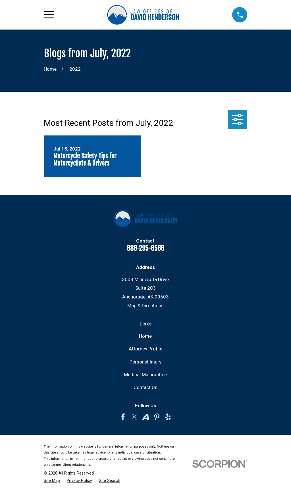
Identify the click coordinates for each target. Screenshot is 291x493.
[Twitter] (134, 416)
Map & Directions (145, 305)
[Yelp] (168, 416)
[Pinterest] (156, 416)
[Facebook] (123, 416)
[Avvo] (145, 416)
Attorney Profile (145, 349)
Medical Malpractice (145, 374)
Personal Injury (145, 362)
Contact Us (145, 387)
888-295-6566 (145, 248)
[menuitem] (52, 480)
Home (145, 336)
